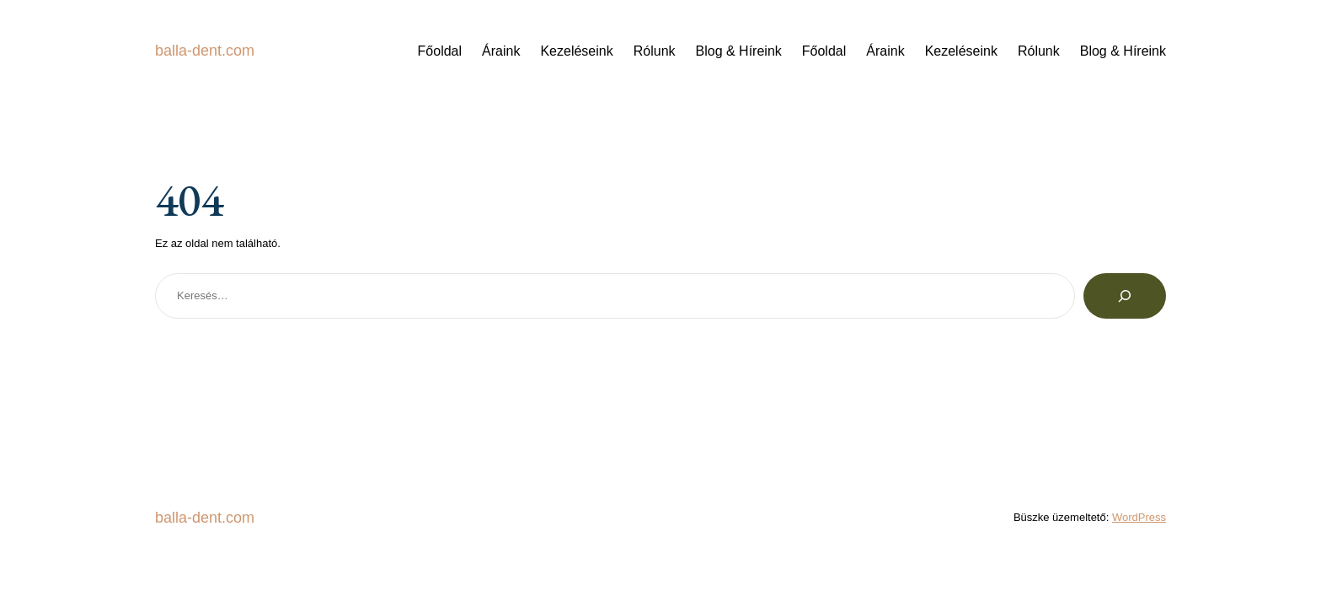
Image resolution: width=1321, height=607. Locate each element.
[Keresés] (1124, 296)
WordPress (1139, 517)
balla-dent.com (204, 50)
